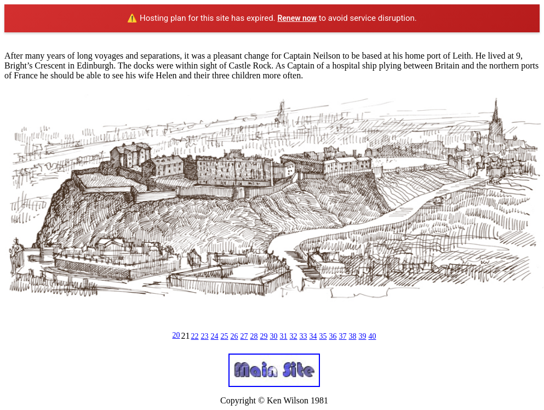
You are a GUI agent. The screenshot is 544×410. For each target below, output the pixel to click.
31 (284, 336)
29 (264, 336)
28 (254, 336)
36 (333, 336)
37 (343, 336)
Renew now (297, 18)
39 (363, 336)
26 (234, 336)
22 (195, 336)
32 (293, 336)
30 (274, 336)
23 (205, 336)
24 (215, 336)
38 (353, 336)
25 (224, 336)
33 (303, 336)
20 (176, 335)
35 (323, 336)
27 (244, 336)
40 (372, 336)
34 (313, 336)
